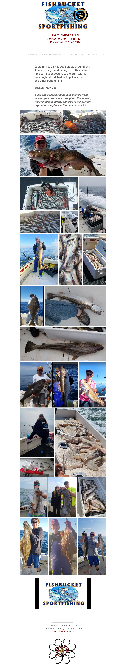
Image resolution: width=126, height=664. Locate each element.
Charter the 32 (55, 39)
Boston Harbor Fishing (65, 35)
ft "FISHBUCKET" (74, 39)
